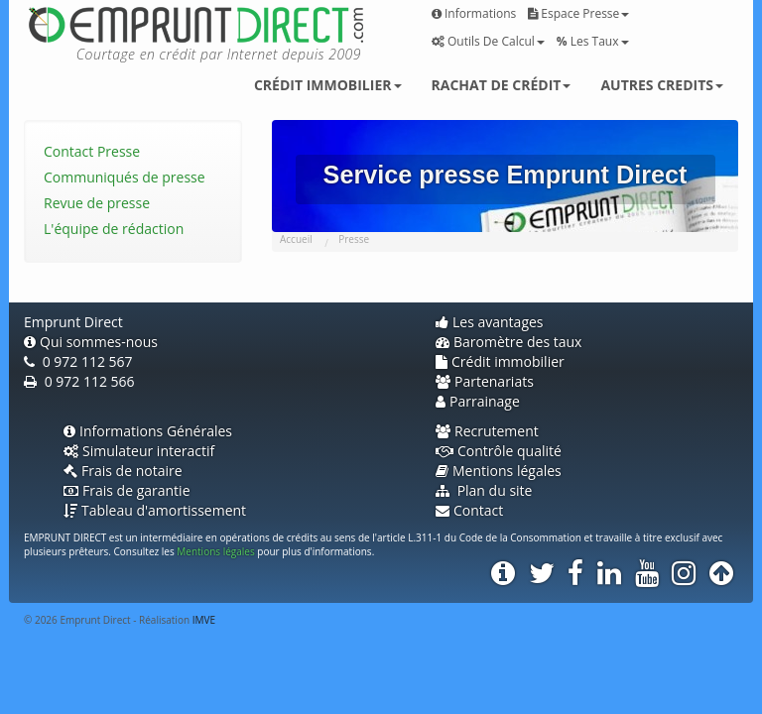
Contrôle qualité (499, 450)
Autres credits (661, 84)
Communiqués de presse (124, 177)
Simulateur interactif (139, 450)
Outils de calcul (488, 41)
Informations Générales (148, 430)
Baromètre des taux (508, 341)
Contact (469, 510)
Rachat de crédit (502, 84)
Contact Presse (92, 151)
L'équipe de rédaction (114, 228)
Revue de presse (97, 202)
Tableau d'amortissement (155, 510)
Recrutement (487, 430)
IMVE (203, 620)
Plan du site (484, 490)
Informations (474, 13)
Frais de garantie (127, 490)
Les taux (593, 41)
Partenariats (485, 381)
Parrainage (478, 401)
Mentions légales (499, 470)
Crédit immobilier (328, 84)
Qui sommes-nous (91, 341)
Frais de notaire (123, 470)
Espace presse (578, 13)
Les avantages (490, 321)
